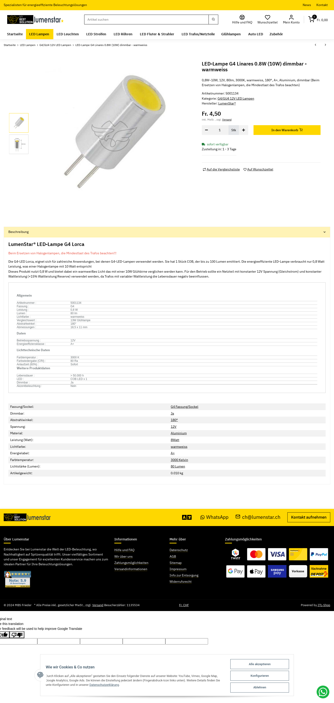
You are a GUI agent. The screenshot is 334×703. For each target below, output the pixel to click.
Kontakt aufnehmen (309, 517)
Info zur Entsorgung (184, 575)
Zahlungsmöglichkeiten (131, 563)
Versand (226, 119)
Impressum (178, 569)
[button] (291, 19)
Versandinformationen (130, 569)
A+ (173, 453)
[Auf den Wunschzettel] (258, 169)
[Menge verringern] (206, 130)
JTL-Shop (324, 605)
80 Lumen (178, 466)
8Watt (175, 440)
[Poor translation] (17, 634)
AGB (173, 556)
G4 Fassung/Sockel (184, 407)
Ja (172, 413)
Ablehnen (261, 687)
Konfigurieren (262, 676)
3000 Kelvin (179, 460)
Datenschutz (179, 550)
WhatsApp (214, 517)
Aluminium (179, 433)
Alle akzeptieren (262, 665)
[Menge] (219, 130)
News (307, 5)
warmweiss (179, 447)
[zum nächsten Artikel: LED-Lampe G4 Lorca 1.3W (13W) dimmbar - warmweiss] (325, 45)
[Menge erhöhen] (243, 130)
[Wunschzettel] (267, 19)
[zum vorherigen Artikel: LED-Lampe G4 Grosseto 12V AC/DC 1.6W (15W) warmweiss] (315, 45)
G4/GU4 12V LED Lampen (236, 98)
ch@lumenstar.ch (257, 517)
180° (174, 420)
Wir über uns (123, 556)
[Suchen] (146, 19)
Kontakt (322, 5)
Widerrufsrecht (181, 581)
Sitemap (176, 563)
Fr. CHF (184, 605)
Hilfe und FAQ (124, 550)
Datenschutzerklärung (103, 685)
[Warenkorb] (318, 19)
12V (174, 427)
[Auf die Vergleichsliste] (221, 169)
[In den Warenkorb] (287, 130)
